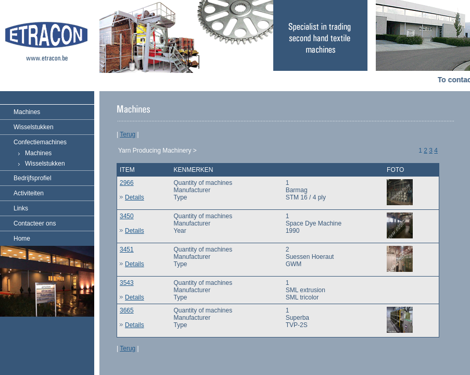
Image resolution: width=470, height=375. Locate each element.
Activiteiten (29, 193)
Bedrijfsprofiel (33, 178)
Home (22, 238)
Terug (127, 134)
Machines (27, 112)
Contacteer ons (35, 223)
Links (21, 208)
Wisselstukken (34, 127)
